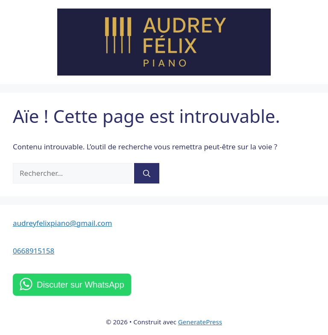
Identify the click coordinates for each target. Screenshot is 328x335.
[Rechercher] (146, 173)
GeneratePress (200, 322)
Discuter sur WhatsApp (80, 284)
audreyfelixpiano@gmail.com (62, 223)
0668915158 (33, 251)
